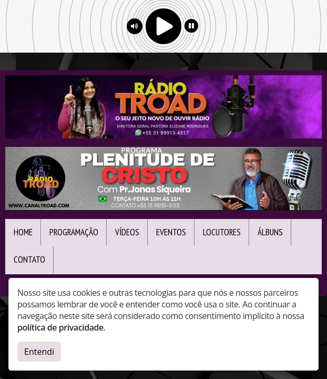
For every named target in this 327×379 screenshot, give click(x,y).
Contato (29, 259)
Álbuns (270, 232)
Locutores (222, 232)
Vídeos (127, 232)
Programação (73, 232)
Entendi (39, 351)
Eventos (171, 232)
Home (23, 232)
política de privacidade (60, 327)
